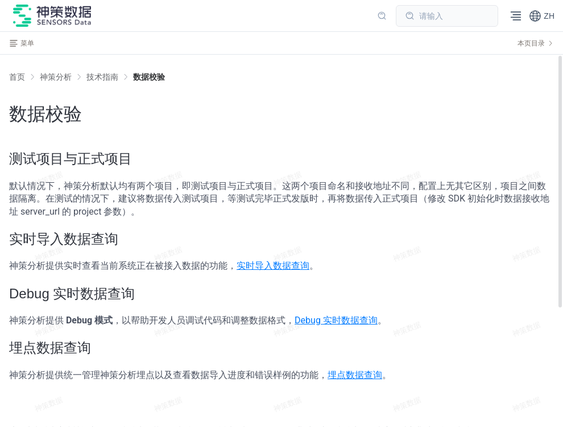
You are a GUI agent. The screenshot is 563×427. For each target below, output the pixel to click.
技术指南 (102, 76)
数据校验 (149, 76)
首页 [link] (17, 77)
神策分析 (56, 76)
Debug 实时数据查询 (336, 320)
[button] (541, 16)
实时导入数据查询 (273, 265)
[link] (56, 77)
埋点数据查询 (355, 374)
